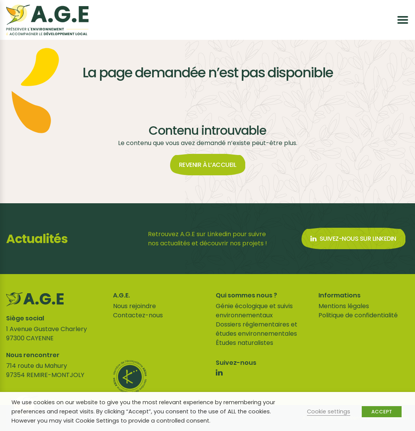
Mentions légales (343, 306)
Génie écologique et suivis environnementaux (254, 311)
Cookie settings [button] (328, 411)
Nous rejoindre (134, 306)
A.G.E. (121, 295)
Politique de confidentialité (358, 315)
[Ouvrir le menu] (403, 20)
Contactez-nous (138, 315)
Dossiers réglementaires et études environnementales (256, 329)
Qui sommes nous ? (246, 295)
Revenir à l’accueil (207, 164)
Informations (339, 295)
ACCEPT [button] (381, 411)
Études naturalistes (244, 342)
